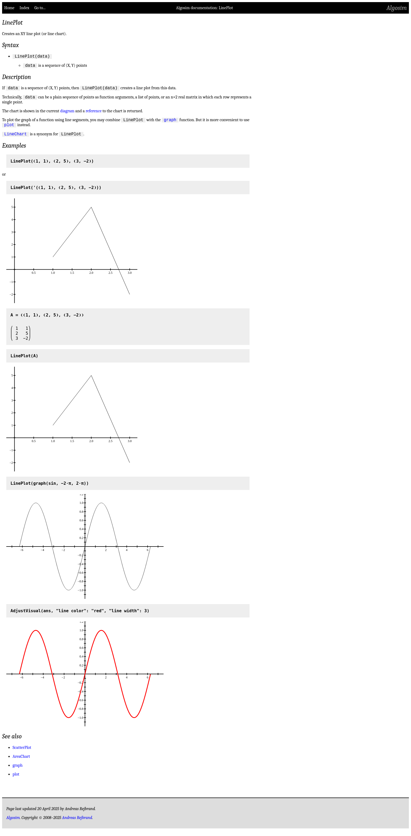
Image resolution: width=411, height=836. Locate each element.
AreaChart (21, 762)
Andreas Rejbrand (77, 823)
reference (94, 114)
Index (24, 7)
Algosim (397, 8)
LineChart (15, 139)
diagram (67, 114)
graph (170, 123)
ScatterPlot (22, 753)
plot (9, 129)
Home (9, 7)
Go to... (39, 7)
